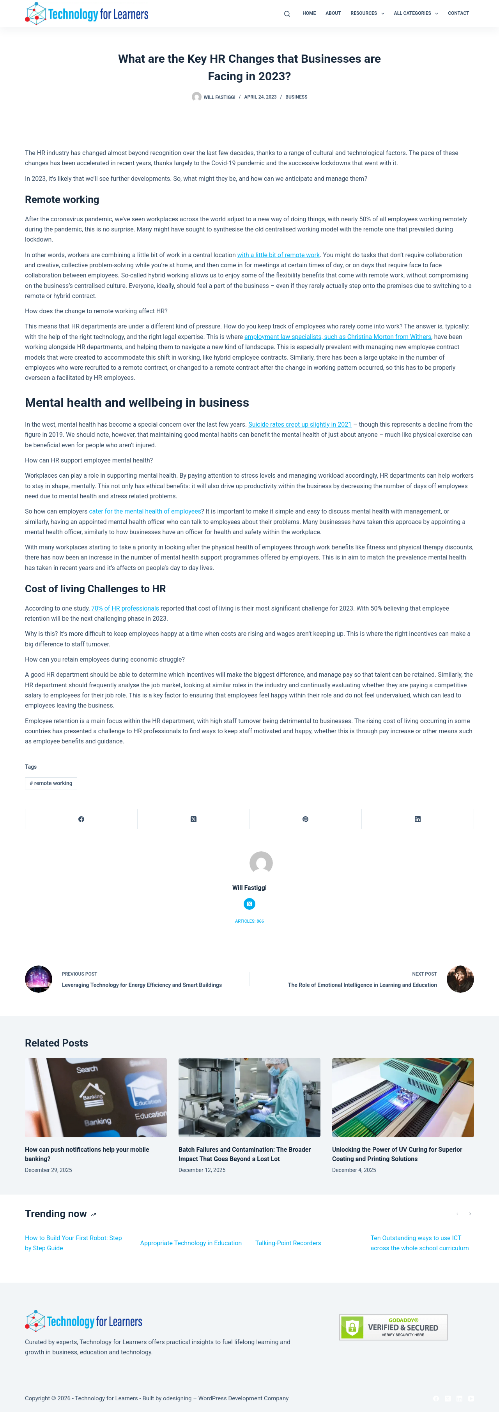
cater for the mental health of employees (145, 511)
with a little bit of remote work (278, 255)
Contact (458, 13)
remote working (51, 783)
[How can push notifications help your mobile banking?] (96, 1098)
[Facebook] (81, 819)
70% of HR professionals (125, 608)
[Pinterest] (306, 819)
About (333, 13)
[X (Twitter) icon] (249, 904)
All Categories (418, 13)
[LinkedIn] (418, 819)
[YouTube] (471, 1398)
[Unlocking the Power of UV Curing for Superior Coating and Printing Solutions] (403, 1098)
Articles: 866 (249, 921)
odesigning (177, 1398)
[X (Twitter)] (194, 819)
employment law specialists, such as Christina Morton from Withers (337, 337)
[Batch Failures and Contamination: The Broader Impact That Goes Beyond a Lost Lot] (249, 1098)
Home (309, 13)
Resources (369, 13)
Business (296, 97)
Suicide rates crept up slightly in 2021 (300, 424)
